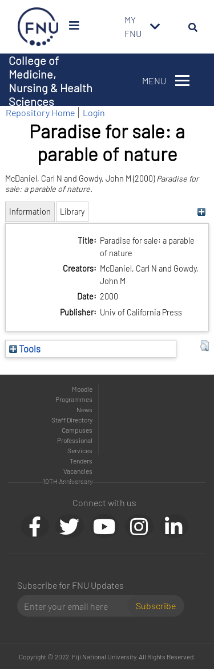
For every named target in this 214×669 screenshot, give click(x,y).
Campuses (77, 430)
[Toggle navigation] (155, 26)
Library (72, 211)
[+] (201, 211)
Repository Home (40, 112)
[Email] (76, 606)
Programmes (73, 399)
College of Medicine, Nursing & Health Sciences (50, 81)
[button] (204, 345)
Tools (25, 348)
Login (94, 112)
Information (30, 211)
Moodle (82, 389)
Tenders (81, 461)
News (84, 409)
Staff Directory (71, 420)
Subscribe (156, 605)
